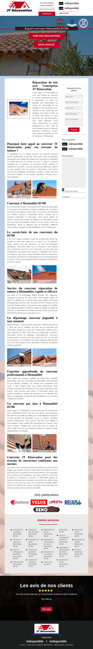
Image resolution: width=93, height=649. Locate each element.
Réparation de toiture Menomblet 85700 (33, 543)
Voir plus (46, 609)
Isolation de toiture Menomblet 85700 (63, 563)
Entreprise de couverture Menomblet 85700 (18, 533)
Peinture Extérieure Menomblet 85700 (79, 553)
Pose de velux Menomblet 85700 (18, 564)
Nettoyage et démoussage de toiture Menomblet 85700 (48, 544)
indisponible (72, 3)
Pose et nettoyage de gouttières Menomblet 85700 (18, 554)
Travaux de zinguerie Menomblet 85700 (17, 543)
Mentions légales (63, 645)
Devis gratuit (46, 44)
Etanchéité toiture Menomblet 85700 (79, 533)
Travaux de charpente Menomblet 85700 (32, 553)
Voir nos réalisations (46, 36)
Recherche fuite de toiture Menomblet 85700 (33, 533)
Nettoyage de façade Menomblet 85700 (80, 543)
